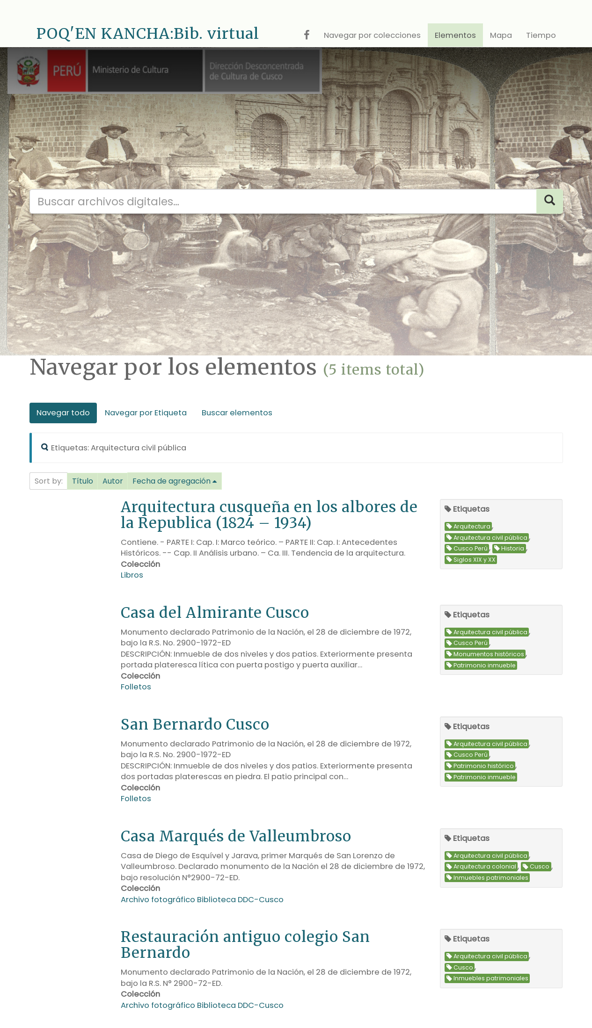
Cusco (536, 867)
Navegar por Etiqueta (146, 412)
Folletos (136, 686)
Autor (112, 481)
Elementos (455, 35)
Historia (509, 548)
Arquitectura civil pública (486, 538)
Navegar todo (63, 412)
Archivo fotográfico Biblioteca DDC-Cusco (202, 899)
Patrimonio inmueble (481, 665)
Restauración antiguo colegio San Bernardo (245, 944)
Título (82, 481)
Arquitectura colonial (481, 867)
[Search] (549, 201)
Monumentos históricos (485, 654)
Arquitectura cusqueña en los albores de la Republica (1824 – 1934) (269, 515)
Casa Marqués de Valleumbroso (236, 836)
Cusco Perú (467, 548)
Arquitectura (468, 526)
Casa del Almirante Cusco (215, 612)
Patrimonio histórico (480, 766)
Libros (132, 575)
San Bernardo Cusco (195, 724)
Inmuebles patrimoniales (487, 878)
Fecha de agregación (171, 481)
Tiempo (541, 35)
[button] (82, 481)
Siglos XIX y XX (471, 560)
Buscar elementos (237, 412)
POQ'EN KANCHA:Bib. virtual (148, 33)
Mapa (501, 35)
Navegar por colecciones (372, 35)
